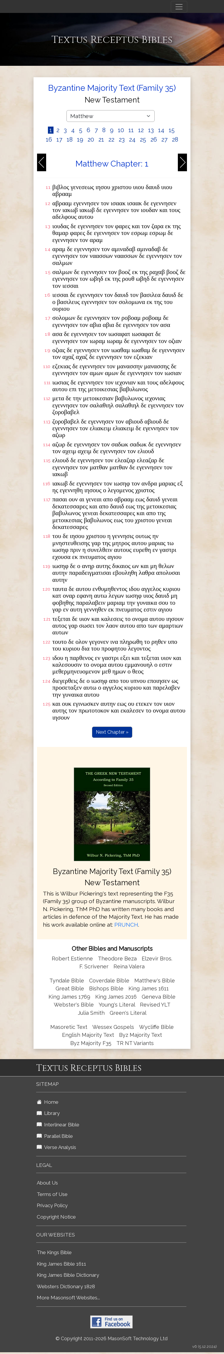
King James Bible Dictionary (68, 1275)
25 (143, 139)
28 (175, 139)
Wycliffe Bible (156, 1027)
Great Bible (70, 988)
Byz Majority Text (140, 1035)
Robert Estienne (72, 958)
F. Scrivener (93, 966)
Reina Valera (129, 966)
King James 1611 (148, 988)
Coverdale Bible (109, 980)
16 (49, 139)
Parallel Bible (55, 1136)
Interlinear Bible (58, 1125)
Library (48, 1113)
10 (121, 130)
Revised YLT (155, 1005)
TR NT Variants (135, 1043)
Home (47, 1102)
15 (171, 130)
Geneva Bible (158, 997)
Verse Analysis (56, 1147)
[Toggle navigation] (179, 7)
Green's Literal (128, 1013)
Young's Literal (117, 1005)
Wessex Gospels (113, 1027)
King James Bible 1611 (61, 1264)
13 (151, 130)
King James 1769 (69, 997)
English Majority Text (88, 1035)
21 (101, 139)
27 (164, 139)
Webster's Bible (74, 1005)
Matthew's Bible (154, 980)
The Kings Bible (54, 1252)
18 (69, 139)
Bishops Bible (106, 988)
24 (132, 139)
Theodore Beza (117, 958)
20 (91, 139)
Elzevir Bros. (157, 958)
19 (80, 139)
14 (161, 130)
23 (121, 139)
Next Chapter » (112, 732)
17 (59, 139)
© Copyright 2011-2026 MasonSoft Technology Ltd (112, 1338)
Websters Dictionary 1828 (66, 1286)
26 (153, 139)
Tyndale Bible (66, 980)
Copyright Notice (56, 1217)
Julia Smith (92, 1013)
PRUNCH (126, 924)
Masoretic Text (68, 1027)
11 (131, 130)
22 (111, 139)
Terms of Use (52, 1194)
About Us (47, 1183)
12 (141, 130)
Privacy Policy (52, 1205)
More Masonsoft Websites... (68, 1298)
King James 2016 (116, 997)
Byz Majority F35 (90, 1043)
